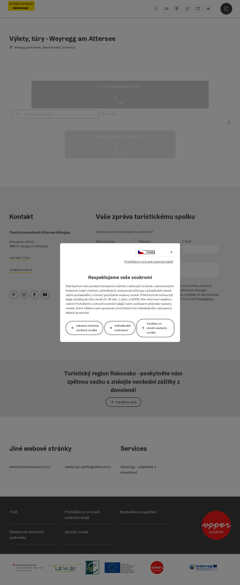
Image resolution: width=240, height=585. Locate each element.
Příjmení (144, 241)
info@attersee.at (20, 270)
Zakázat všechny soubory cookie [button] (87, 328)
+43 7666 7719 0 (19, 258)
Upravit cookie (76, 531)
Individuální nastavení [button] (122, 328)
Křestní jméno (105, 241)
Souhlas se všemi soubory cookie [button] (157, 327)
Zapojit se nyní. (126, 402)
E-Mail (187, 241)
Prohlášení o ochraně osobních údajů (148, 262)
